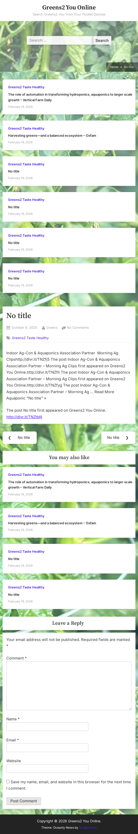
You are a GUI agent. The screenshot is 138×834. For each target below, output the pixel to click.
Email (12, 740)
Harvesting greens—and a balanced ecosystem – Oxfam (52, 135)
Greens (51, 327)
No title (13, 171)
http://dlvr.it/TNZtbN (24, 416)
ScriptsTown (88, 827)
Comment (16, 658)
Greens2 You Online (69, 7)
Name (13, 719)
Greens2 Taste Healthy (26, 87)
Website (13, 760)
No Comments (78, 328)
